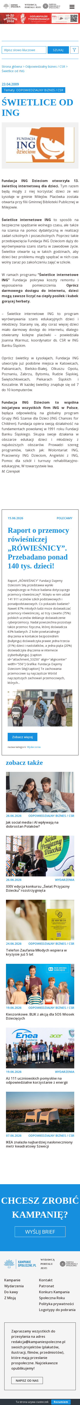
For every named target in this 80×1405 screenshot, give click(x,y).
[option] (40, 145)
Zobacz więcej (22, 737)
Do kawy (11, 1292)
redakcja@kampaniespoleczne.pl (38, 1341)
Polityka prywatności (56, 1303)
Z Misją (10, 1298)
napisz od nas (27, 1380)
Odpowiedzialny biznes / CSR (39, 90)
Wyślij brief (40, 1231)
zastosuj (58, 50)
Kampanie (12, 1280)
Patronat (46, 1286)
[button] (71, 6)
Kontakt (46, 1280)
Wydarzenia (34, 747)
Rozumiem (61, 1402)
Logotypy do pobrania (57, 1309)
